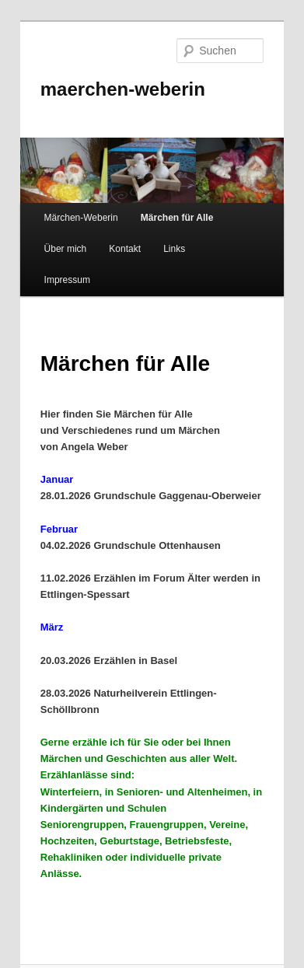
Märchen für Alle (177, 217)
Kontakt (125, 248)
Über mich (65, 248)
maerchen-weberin (122, 89)
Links (174, 248)
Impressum (67, 279)
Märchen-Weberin (81, 217)
